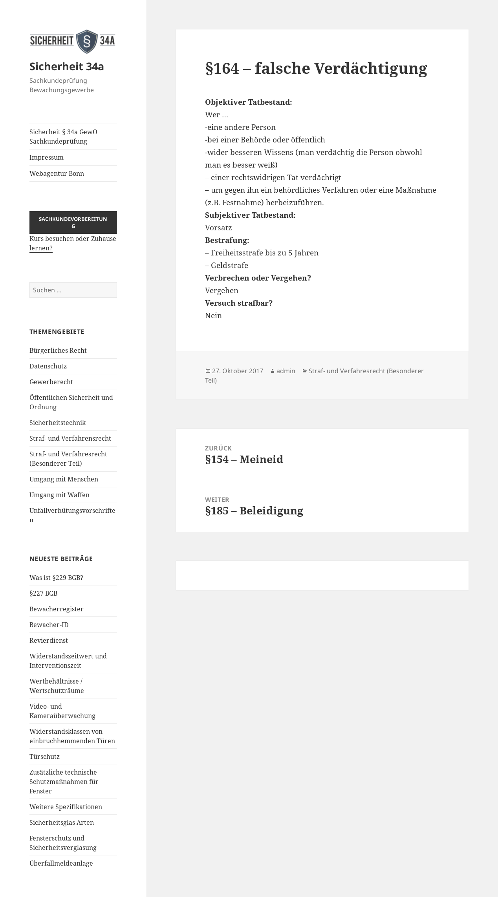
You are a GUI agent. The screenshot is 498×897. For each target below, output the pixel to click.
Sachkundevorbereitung (73, 222)
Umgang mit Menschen (63, 479)
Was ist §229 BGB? (56, 577)
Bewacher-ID (49, 624)
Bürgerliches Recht (58, 350)
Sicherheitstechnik (57, 422)
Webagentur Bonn (56, 173)
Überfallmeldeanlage (61, 863)
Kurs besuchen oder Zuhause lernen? (73, 236)
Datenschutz (48, 366)
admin (285, 370)
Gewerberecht (51, 381)
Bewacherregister (56, 609)
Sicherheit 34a (66, 66)
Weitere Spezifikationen (65, 806)
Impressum (46, 157)
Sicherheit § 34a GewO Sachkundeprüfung (63, 137)
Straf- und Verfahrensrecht (70, 438)
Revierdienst (48, 640)
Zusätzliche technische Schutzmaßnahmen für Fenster (64, 781)
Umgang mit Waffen (59, 494)
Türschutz (44, 756)
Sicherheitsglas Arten (61, 822)
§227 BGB (43, 593)
